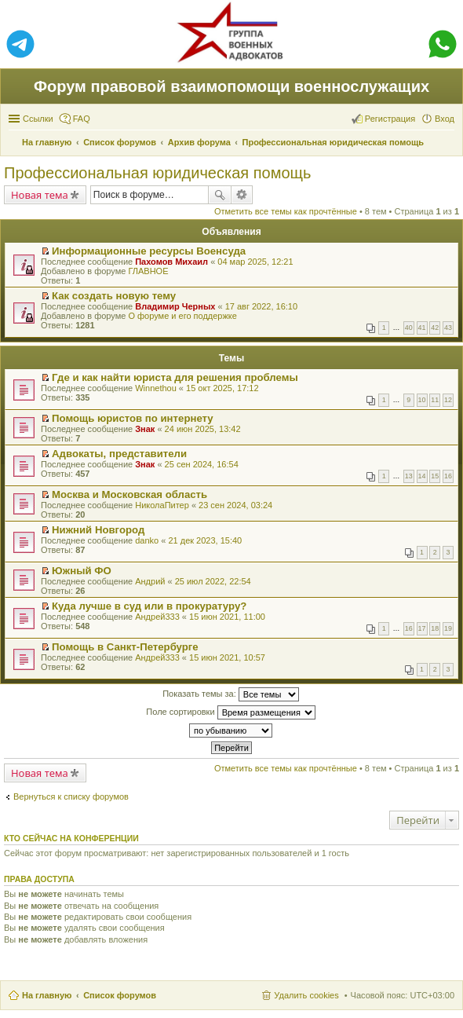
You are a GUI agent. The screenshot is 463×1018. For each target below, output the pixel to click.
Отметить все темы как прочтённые (285, 211)
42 (435, 327)
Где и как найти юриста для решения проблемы (175, 377)
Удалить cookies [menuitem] (306, 995)
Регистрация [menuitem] (390, 118)
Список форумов (119, 995)
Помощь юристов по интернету (132, 418)
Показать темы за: (230, 694)
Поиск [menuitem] (449, 143)
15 (435, 476)
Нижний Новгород (98, 530)
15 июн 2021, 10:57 (227, 657)
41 (422, 327)
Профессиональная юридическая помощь (157, 172)
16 (448, 476)
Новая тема (39, 195)
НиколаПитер (162, 505)
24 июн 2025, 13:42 (203, 429)
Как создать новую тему (114, 296)
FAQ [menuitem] (81, 118)
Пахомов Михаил (171, 261)
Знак (145, 429)
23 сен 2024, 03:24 (235, 505)
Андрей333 (157, 616)
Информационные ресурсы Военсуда (149, 251)
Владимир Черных (175, 306)
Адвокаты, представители (119, 454)
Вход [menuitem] (444, 118)
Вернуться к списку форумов (71, 796)
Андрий (150, 581)
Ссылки (38, 118)
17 (422, 628)
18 (435, 628)
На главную (46, 995)
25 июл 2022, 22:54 (213, 581)
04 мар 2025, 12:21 (255, 261)
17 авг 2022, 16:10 (261, 306)
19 (448, 628)
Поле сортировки (230, 712)
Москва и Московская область (129, 494)
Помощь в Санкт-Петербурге (125, 647)
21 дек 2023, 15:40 (205, 540)
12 (448, 400)
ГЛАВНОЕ (148, 271)
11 (435, 400)
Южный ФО (81, 571)
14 (422, 476)
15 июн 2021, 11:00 (227, 616)
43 (448, 327)
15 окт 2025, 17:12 (222, 388)
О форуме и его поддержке (182, 315)
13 (409, 476)
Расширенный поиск (242, 194)
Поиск (220, 194)
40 (409, 327)
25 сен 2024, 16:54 (202, 464)
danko (147, 540)
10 (422, 400)
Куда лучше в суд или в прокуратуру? (149, 606)
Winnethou (156, 388)
